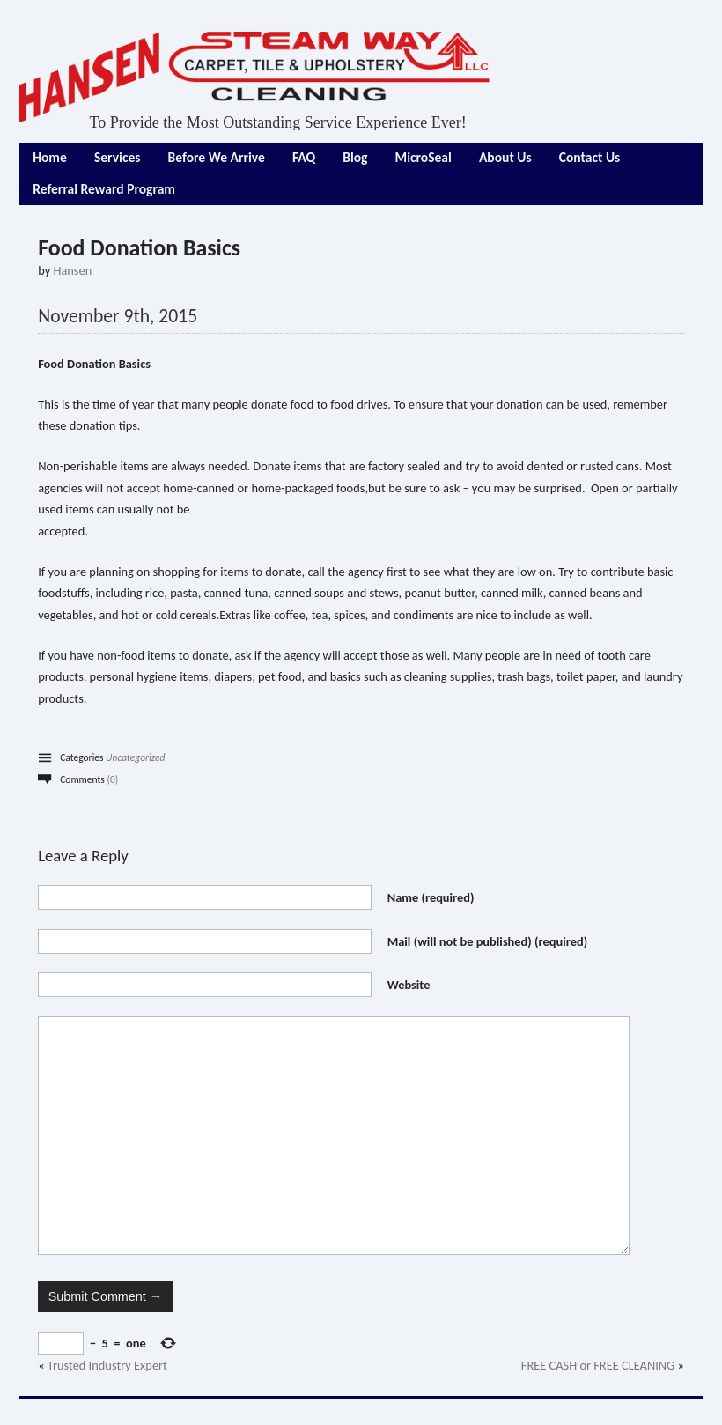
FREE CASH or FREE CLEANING (597, 1365)
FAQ (303, 157)
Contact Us (589, 157)
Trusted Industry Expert (107, 1365)
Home (50, 157)
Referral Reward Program (104, 189)
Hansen (72, 270)
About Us (505, 157)
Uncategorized (135, 757)
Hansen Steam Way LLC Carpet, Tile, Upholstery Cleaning (254, 76)
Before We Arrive (216, 157)
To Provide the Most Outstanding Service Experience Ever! (278, 122)
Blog (355, 157)
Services (117, 157)
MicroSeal (423, 157)
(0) (112, 779)
